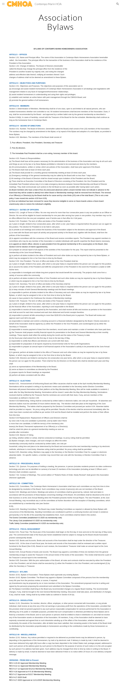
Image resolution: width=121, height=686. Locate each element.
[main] (60, 22)
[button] (3, 4)
